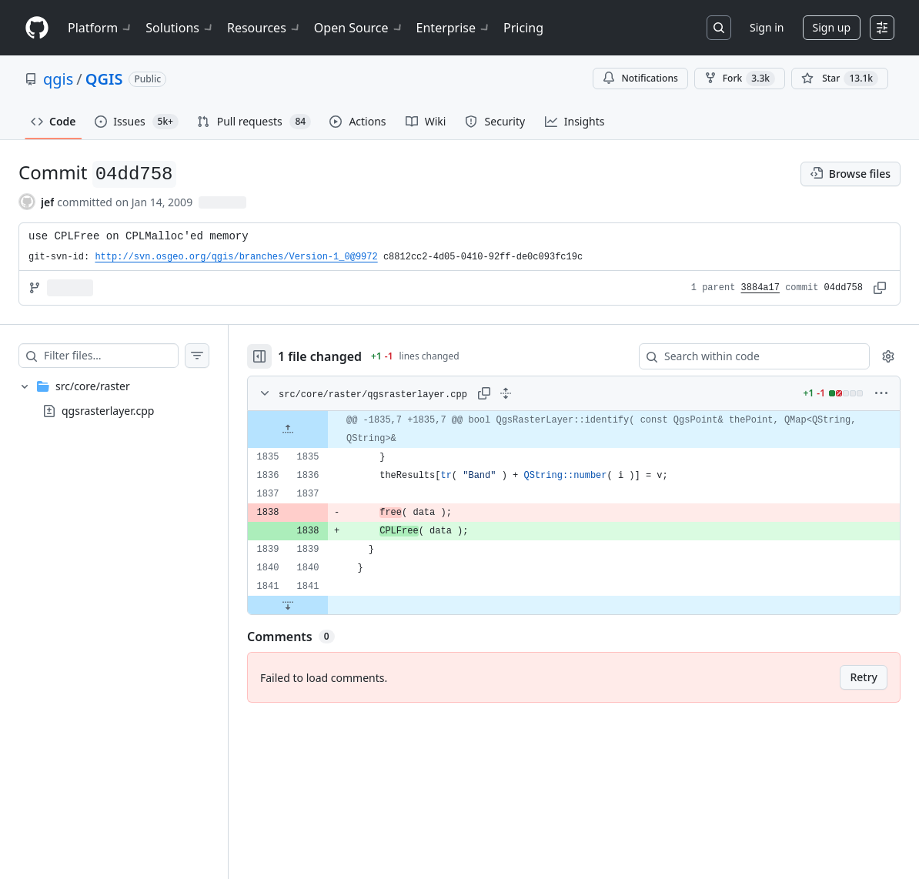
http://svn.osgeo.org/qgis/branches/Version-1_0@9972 (236, 257)
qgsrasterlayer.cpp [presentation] (108, 410)
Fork (739, 78)
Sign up (831, 27)
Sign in (767, 27)
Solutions (180, 27)
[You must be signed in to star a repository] (839, 78)
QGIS (104, 79)
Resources (264, 27)
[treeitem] (113, 398)
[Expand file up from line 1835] (288, 429)
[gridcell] (574, 429)
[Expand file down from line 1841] (288, 605)
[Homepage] (37, 28)
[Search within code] (747, 356)
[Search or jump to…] (718, 27)
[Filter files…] (111, 355)
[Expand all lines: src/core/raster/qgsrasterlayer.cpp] (505, 393)
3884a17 (760, 287)
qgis (58, 79)
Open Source (359, 27)
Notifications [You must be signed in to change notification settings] (640, 78)
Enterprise (453, 27)
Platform (100, 27)
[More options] (881, 393)
